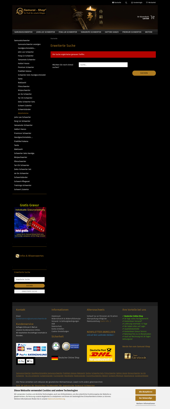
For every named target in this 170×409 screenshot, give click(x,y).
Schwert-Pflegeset (22, 182)
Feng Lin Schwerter (68, 32)
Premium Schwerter (131, 32)
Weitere (148, 32)
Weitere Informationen (145, 403)
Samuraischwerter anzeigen (29, 45)
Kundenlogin (136, 2)
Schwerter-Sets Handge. (24, 154)
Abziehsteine (23, 114)
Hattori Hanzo (112, 32)
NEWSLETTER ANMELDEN (101, 333)
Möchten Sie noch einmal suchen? (62, 67)
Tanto (20, 80)
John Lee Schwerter (45, 32)
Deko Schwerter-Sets (26, 103)
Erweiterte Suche (29, 292)
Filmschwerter (23, 87)
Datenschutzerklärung (56, 399)
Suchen (144, 74)
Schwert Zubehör (25, 107)
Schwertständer (24, 110)
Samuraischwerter (23, 32)
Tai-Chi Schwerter (25, 99)
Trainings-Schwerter (22, 186)
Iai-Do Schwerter (25, 95)
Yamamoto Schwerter (91, 32)
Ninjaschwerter (24, 91)
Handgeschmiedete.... (26, 49)
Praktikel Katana (24, 72)
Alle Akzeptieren (145, 392)
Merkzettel (151, 2)
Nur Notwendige (145, 398)
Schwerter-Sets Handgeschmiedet (31, 76)
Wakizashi (22, 84)
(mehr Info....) (105, 322)
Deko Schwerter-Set (22, 170)
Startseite (116, 2)
